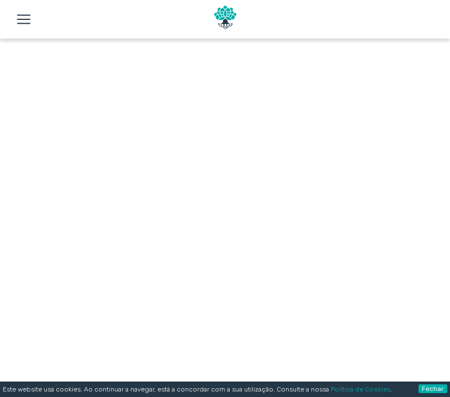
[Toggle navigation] (24, 19)
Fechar (433, 389)
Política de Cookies (360, 389)
